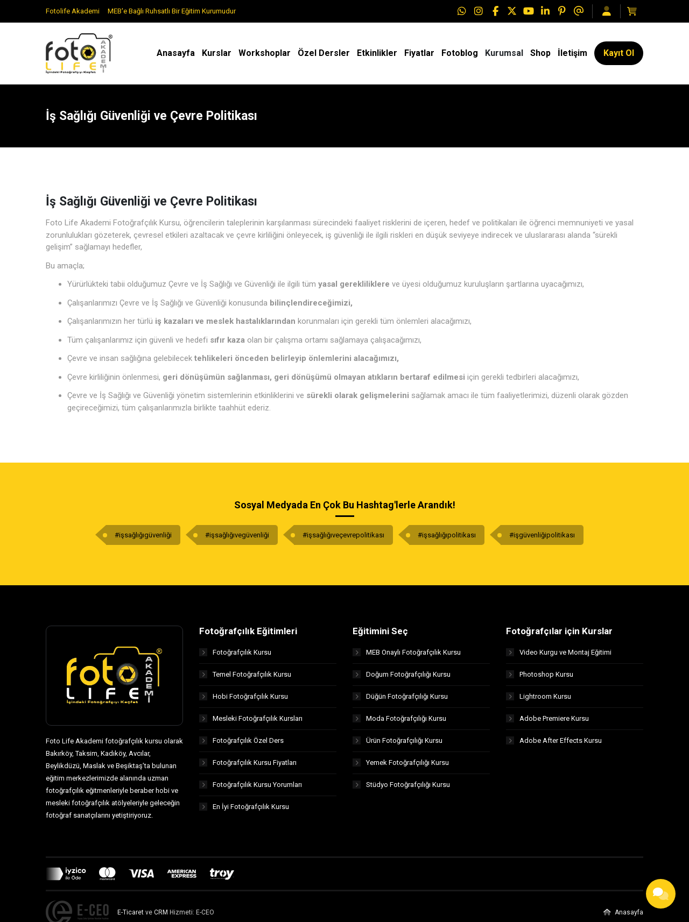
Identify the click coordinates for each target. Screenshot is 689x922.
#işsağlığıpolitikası (447, 535)
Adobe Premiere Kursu (547, 718)
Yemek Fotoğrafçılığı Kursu (401, 762)
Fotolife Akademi (73, 11)
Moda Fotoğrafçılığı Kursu (399, 718)
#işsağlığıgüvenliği (143, 535)
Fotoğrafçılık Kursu (235, 652)
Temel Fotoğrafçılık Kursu (245, 674)
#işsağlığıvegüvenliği (237, 535)
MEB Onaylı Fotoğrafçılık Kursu (407, 652)
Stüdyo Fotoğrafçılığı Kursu (401, 785)
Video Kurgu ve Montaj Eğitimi (558, 652)
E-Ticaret (130, 912)
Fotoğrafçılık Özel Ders (241, 740)
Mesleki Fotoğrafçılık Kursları (251, 718)
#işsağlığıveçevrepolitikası (343, 535)
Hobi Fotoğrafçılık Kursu (243, 696)
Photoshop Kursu (539, 674)
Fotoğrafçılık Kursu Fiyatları (248, 762)
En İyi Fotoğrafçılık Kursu (244, 807)
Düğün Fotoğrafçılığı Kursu (400, 696)
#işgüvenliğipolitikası (542, 535)
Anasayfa (623, 912)
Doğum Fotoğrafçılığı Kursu (402, 674)
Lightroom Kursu (538, 696)
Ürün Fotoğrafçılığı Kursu (397, 740)
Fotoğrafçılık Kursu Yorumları (250, 785)
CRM (161, 912)
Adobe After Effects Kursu (554, 740)
